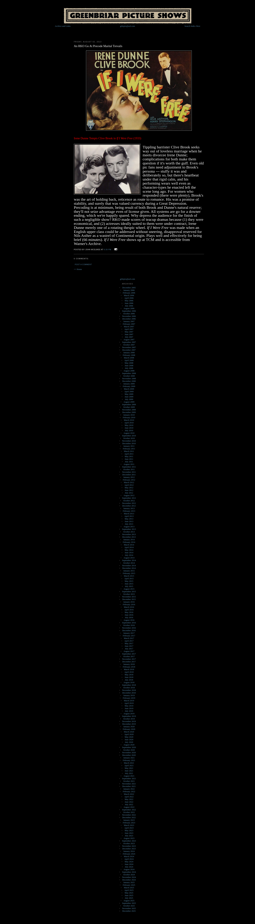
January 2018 (129, 664)
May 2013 (129, 519)
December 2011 (129, 474)
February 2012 (129, 480)
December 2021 (129, 786)
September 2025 (129, 903)
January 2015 (129, 570)
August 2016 (129, 620)
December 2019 (129, 724)
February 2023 (129, 822)
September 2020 (129, 747)
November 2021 (129, 783)
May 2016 (129, 612)
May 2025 (129, 893)
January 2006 (129, 290)
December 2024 (129, 880)
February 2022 (129, 791)
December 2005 (129, 287)
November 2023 (129, 846)
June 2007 (129, 334)
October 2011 (129, 469)
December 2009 (129, 412)
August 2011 (129, 464)
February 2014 (129, 542)
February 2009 (129, 386)
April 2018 (129, 672)
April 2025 (129, 890)
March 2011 (129, 451)
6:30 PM (107, 249)
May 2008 (129, 363)
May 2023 (129, 830)
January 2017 (129, 633)
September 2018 (129, 685)
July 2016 (129, 617)
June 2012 (129, 490)
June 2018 (129, 677)
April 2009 (129, 391)
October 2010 (129, 438)
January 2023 (129, 820)
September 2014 (129, 560)
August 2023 (129, 838)
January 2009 (129, 383)
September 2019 (129, 716)
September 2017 (129, 654)
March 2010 (129, 420)
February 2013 (129, 511)
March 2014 (129, 544)
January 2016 (129, 602)
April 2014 (129, 547)
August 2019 (129, 713)
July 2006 (129, 306)
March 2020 (129, 731)
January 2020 (129, 726)
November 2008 (129, 378)
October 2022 (129, 812)
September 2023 (129, 841)
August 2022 (129, 807)
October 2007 (129, 344)
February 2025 (129, 885)
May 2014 (129, 550)
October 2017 (129, 656)
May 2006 (129, 300)
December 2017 (129, 661)
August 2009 (129, 402)
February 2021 (129, 760)
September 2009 (129, 404)
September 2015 (129, 591)
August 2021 (129, 776)
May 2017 (129, 643)
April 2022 (129, 796)
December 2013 (129, 537)
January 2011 (128, 446)
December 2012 (129, 506)
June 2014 (129, 552)
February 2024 (129, 854)
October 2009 (129, 407)
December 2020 (129, 755)
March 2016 (129, 607)
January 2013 (129, 508)
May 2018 (129, 674)
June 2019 (129, 708)
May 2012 (129, 487)
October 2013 (129, 532)
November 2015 (129, 596)
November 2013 (129, 534)
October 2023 (129, 843)
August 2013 (129, 526)
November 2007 (129, 347)
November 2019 (129, 721)
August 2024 (129, 869)
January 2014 (129, 539)
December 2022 (129, 817)
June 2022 (129, 802)
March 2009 (129, 389)
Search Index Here (192, 26)
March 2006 (129, 295)
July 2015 (129, 586)
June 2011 (129, 459)
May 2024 (129, 861)
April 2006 (129, 298)
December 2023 (129, 848)
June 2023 (129, 833)
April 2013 (129, 516)
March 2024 (129, 856)
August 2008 (129, 370)
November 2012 (129, 503)
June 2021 (129, 770)
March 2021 (129, 763)
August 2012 (129, 495)
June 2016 (129, 615)
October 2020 (129, 750)
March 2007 (129, 326)
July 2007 (129, 337)
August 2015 (129, 589)
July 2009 (129, 399)
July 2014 (129, 555)
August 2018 (129, 682)
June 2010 (129, 428)
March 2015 (129, 576)
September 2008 (129, 373)
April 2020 (129, 734)
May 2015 (129, 581)
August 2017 (129, 651)
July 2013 (129, 524)
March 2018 (129, 669)
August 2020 (129, 744)
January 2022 (129, 789)
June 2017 (129, 646)
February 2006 (129, 293)
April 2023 (129, 828)
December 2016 (129, 630)
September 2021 (129, 778)
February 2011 (129, 448)
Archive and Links (63, 26)
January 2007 (129, 321)
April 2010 (129, 422)
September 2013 (129, 529)
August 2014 (129, 557)
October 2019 (129, 719)
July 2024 (129, 867)
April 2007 (129, 329)
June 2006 (129, 303)
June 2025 (129, 895)
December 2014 (129, 568)
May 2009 (129, 394)
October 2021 (129, 781)
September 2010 (129, 435)
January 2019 (129, 695)
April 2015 (129, 578)
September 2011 (129, 467)
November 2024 (129, 877)
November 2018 (129, 690)
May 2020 (129, 737)
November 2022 (129, 815)
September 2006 (129, 311)
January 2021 (129, 757)
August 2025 (129, 900)
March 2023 (129, 825)
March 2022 (129, 794)
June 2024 (129, 864)
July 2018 (129, 680)
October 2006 (129, 313)
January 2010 (129, 415)
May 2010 (129, 425)
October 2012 (129, 500)
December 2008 (129, 381)
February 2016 (129, 604)
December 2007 (129, 350)
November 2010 (129, 441)
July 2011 (129, 461)
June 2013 (129, 521)
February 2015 (129, 573)
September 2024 (129, 872)
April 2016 (129, 609)
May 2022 (129, 799)
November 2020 (129, 752)
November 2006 (129, 316)
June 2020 (129, 739)
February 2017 (129, 635)
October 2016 (129, 625)
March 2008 (129, 357)
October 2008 (129, 376)
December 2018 (129, 693)
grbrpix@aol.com (127, 26)
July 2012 (129, 493)
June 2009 (129, 396)
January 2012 (129, 477)
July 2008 (129, 368)
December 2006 (129, 319)
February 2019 (129, 698)
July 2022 (129, 804)
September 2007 (129, 342)
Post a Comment (83, 264)
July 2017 (129, 648)
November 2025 (129, 908)
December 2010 (129, 443)
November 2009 (129, 409)
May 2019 (129, 706)
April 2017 (129, 641)
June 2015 (129, 583)
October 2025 (129, 906)
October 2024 (129, 874)
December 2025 (129, 911)
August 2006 (129, 308)
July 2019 (129, 711)
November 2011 (129, 472)
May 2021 (129, 768)
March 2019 (129, 700)
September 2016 (129, 622)
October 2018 (129, 687)
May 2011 (129, 456)
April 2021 (129, 765)
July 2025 (129, 898)
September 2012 (129, 498)
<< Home (78, 269)
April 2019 (129, 703)
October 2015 (129, 594)
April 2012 (129, 485)
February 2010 (129, 417)
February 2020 (129, 729)
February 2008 (129, 355)
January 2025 (129, 882)
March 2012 (129, 482)
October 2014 (129, 563)
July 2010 (129, 430)
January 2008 (129, 352)
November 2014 (129, 565)
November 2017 (129, 659)
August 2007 (129, 339)
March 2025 (129, 887)
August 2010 (129, 433)
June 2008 (129, 365)
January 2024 (129, 851)
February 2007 (129, 324)
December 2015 (129, 599)
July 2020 (129, 742)
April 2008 (129, 360)
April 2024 (129, 859)
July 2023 (129, 835)
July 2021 (129, 773)
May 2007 (129, 332)
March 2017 (129, 638)
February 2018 (129, 667)
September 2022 (129, 809)
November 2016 (129, 628)
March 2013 (129, 513)
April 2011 (129, 454)
